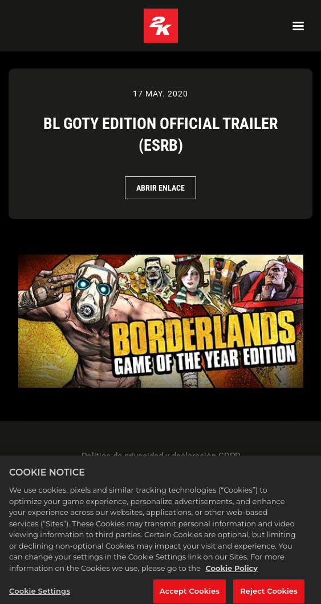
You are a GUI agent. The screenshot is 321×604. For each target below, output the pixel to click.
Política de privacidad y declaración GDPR (161, 456)
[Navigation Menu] (298, 26)
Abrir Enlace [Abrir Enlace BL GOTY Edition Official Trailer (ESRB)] (160, 187)
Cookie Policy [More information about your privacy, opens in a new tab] (231, 570)
